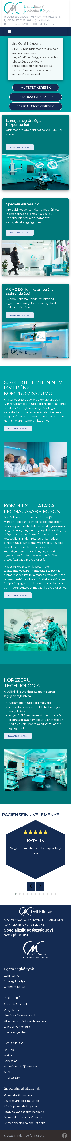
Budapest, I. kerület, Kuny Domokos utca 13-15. (32, 16)
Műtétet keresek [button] (36, 87)
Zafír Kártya (11, 975)
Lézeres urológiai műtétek (21, 1100)
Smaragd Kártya (14, 981)
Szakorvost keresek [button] (36, 97)
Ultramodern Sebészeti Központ (25, 1021)
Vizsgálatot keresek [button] (35, 106)
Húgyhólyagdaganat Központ (24, 1111)
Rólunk (9, 1050)
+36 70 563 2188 (15, 20)
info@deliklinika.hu (39, 20)
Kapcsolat (10, 1061)
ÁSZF (7, 1072)
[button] (16, 894)
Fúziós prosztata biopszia (20, 1106)
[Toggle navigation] (12, 32)
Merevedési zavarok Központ (23, 1117)
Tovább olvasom (20, 147)
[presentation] (31, 886)
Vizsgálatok (11, 1010)
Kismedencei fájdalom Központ (24, 1123)
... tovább (35, 853)
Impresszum (12, 1077)
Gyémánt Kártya (14, 986)
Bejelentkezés (49, 24)
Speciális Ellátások (16, 1004)
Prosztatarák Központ (18, 1095)
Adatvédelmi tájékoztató (20, 1066)
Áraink (8, 1055)
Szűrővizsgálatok (15, 1032)
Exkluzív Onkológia (17, 1026)
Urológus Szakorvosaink (20, 1015)
